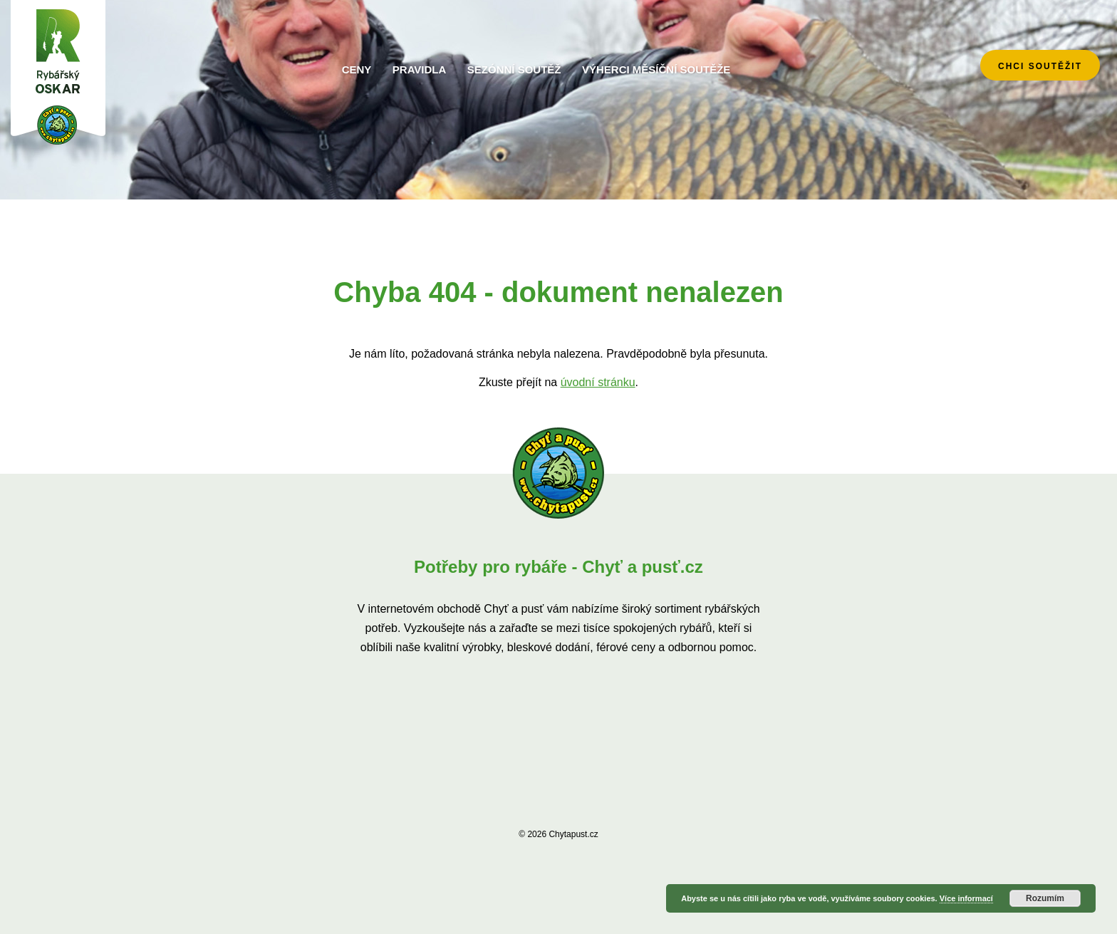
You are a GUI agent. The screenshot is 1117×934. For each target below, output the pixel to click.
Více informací (966, 898)
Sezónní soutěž (514, 69)
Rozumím (1045, 898)
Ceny (357, 69)
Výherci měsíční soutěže (656, 69)
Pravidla (420, 69)
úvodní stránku (598, 382)
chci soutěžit (1040, 66)
